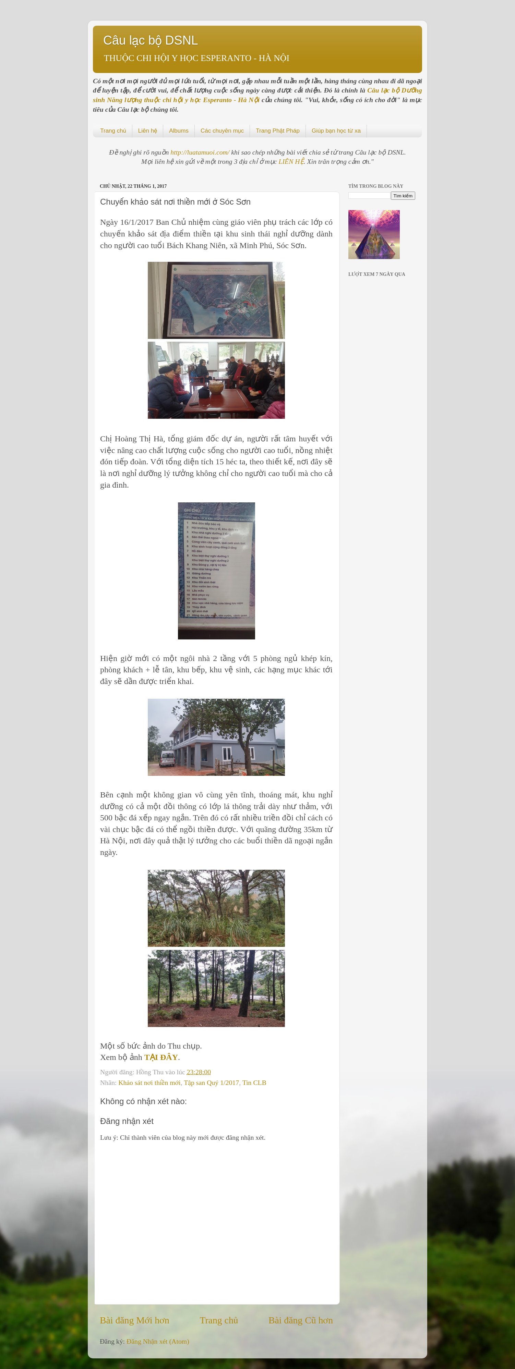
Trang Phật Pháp (278, 130)
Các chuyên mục (222, 130)
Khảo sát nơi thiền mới (149, 1082)
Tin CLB (254, 1082)
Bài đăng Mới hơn (134, 1320)
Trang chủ (113, 130)
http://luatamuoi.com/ (200, 152)
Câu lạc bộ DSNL (150, 40)
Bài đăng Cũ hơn (300, 1320)
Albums (179, 130)
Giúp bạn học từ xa (336, 130)
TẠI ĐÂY (161, 1057)
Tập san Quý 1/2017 (211, 1082)
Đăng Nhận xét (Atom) (158, 1341)
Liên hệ (147, 130)
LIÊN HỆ (291, 161)
